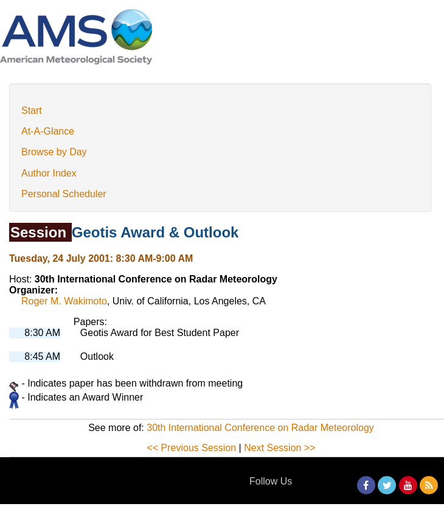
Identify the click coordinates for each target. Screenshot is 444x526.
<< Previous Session (191, 448)
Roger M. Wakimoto (64, 301)
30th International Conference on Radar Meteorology (260, 428)
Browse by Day (54, 152)
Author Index (49, 173)
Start (31, 110)
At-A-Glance (47, 131)
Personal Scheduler (63, 194)
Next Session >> (279, 448)
